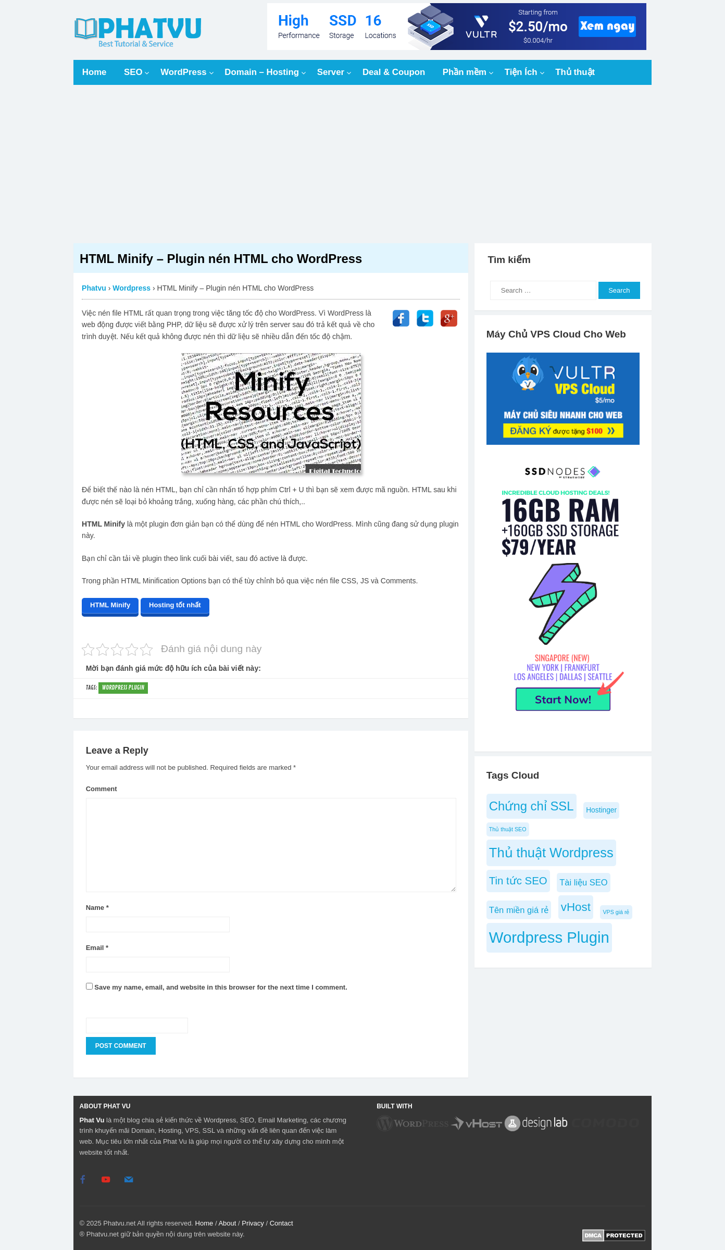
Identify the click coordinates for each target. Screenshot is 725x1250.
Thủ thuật (575, 72)
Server (330, 72)
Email (97, 945)
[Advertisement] (362, 164)
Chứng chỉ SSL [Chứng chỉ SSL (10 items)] (531, 806)
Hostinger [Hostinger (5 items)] (601, 810)
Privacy (253, 1221)
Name (97, 905)
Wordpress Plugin (123, 685)
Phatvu (94, 288)
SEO (133, 72)
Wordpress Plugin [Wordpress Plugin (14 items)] (549, 937)
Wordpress (132, 288)
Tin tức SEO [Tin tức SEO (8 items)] (518, 880)
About (227, 1221)
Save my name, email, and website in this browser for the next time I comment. (220, 986)
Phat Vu (92, 1118)
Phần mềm (464, 72)
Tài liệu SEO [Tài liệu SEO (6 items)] (583, 882)
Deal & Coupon (393, 72)
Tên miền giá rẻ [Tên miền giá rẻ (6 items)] (518, 910)
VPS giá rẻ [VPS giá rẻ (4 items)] (616, 912)
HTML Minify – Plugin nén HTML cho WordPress (221, 259)
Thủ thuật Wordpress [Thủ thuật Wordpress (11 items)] (551, 852)
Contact (281, 1221)
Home (94, 72)
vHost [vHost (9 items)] (576, 907)
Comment (101, 787)
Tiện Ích (521, 72)
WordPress (183, 72)
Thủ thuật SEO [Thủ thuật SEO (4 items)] (508, 829)
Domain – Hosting (261, 72)
